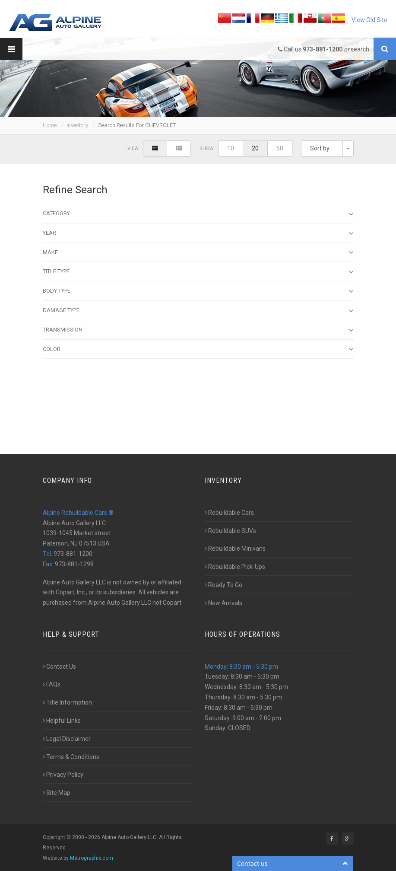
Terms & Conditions (71, 756)
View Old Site (369, 19)
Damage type (198, 311)
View (133, 148)
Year (198, 233)
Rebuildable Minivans (235, 548)
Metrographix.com (91, 858)
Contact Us (59, 666)
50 (279, 148)
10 (230, 148)
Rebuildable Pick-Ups (235, 566)
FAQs (51, 684)
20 (255, 148)
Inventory (77, 125)
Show (207, 148)
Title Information (67, 702)
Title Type (198, 272)
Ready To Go (223, 584)
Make (198, 252)
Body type (198, 291)
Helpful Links (62, 720)
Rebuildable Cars (229, 512)
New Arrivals (223, 603)
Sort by (319, 148)
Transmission (198, 330)
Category (198, 214)
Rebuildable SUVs (230, 530)
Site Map (56, 792)
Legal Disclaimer (67, 738)
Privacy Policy (63, 774)
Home (50, 125)
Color (198, 349)
